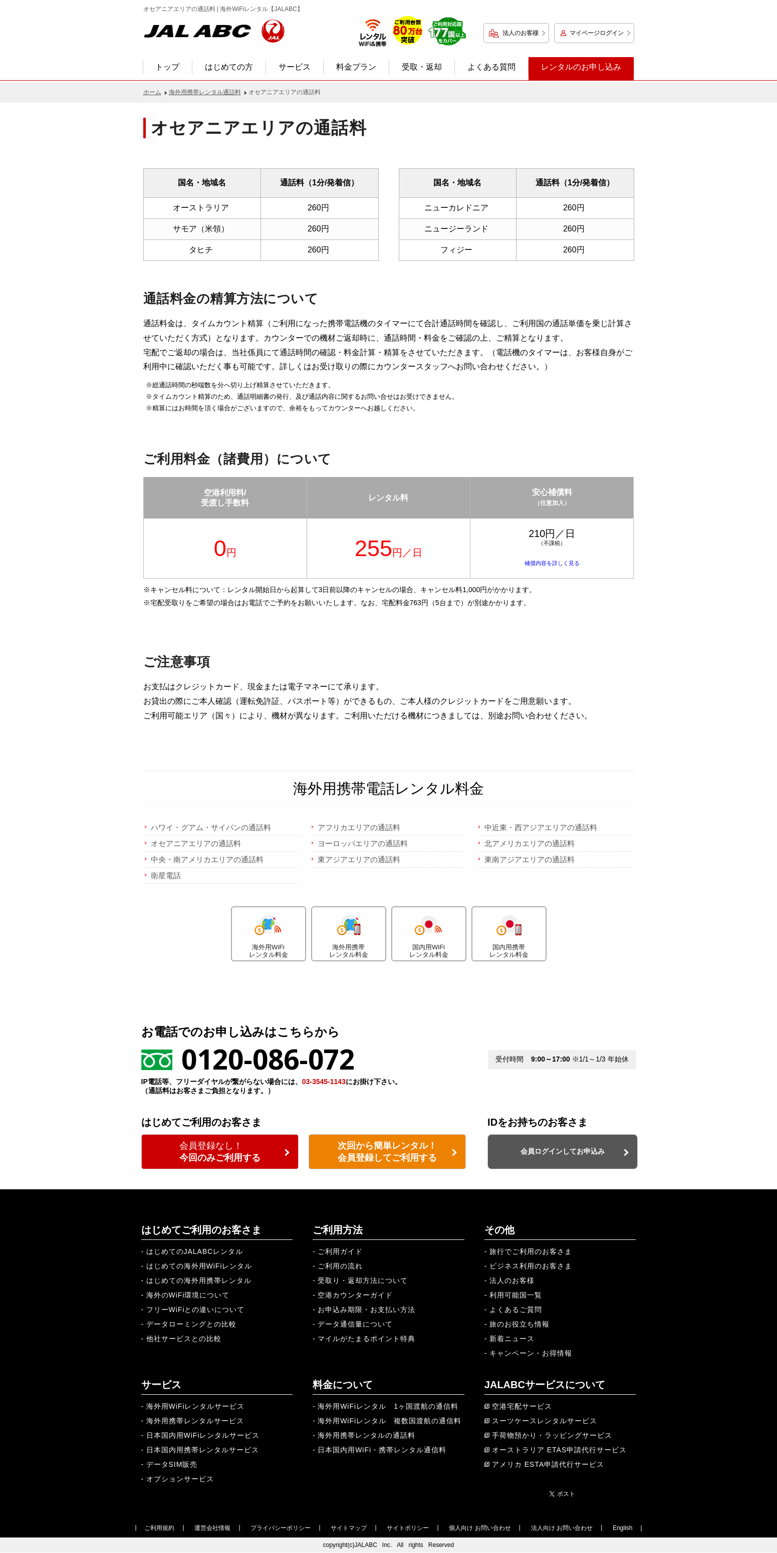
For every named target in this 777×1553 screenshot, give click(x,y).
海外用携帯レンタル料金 (348, 932)
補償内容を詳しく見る (552, 563)
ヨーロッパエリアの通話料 (363, 843)
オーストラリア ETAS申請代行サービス (559, 1450)
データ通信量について (355, 1324)
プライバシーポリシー (280, 1527)
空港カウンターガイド (355, 1295)
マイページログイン (597, 33)
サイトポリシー (408, 1527)
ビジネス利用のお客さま (530, 1266)
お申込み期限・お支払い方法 (366, 1310)
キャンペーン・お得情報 (530, 1353)
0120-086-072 (268, 1059)
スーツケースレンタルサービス (544, 1421)
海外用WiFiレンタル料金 (268, 932)
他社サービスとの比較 (183, 1339)
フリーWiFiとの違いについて (195, 1310)
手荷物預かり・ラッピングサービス (552, 1435)
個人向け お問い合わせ (479, 1527)
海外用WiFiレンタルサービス (195, 1406)
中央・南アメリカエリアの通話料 (207, 859)
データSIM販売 (172, 1464)
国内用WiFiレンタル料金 (428, 932)
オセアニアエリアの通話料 (196, 843)
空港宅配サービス (522, 1406)
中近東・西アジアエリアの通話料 (540, 827)
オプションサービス (180, 1479)
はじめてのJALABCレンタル (194, 1251)
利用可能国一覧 (515, 1295)
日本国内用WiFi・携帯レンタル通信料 (382, 1450)
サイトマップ (349, 1527)
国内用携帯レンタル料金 (509, 932)
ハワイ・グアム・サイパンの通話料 (211, 827)
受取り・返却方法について (363, 1280)
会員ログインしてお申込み (563, 1151)
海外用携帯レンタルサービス (195, 1421)
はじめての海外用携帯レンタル (198, 1280)
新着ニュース (512, 1339)
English (622, 1527)
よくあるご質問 (515, 1310)
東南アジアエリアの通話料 (529, 859)
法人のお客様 (520, 33)
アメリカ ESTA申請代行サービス (548, 1464)
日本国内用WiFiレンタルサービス (203, 1435)
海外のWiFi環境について (188, 1295)
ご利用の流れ (340, 1266)
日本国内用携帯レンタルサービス (202, 1450)
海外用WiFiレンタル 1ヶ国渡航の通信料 (388, 1406)
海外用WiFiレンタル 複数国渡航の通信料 (389, 1421)
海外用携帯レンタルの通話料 (366, 1435)
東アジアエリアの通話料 (359, 859)
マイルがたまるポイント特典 (366, 1339)
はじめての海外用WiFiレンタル (199, 1266)
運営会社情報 (212, 1527)
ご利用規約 (159, 1527)
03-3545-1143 (324, 1082)
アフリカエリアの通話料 (359, 827)
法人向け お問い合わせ (562, 1527)
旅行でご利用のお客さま (530, 1251)
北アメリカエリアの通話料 (529, 843)
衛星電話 (166, 875)
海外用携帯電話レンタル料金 (388, 789)
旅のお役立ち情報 (519, 1324)
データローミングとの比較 (191, 1324)
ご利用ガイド (340, 1251)
